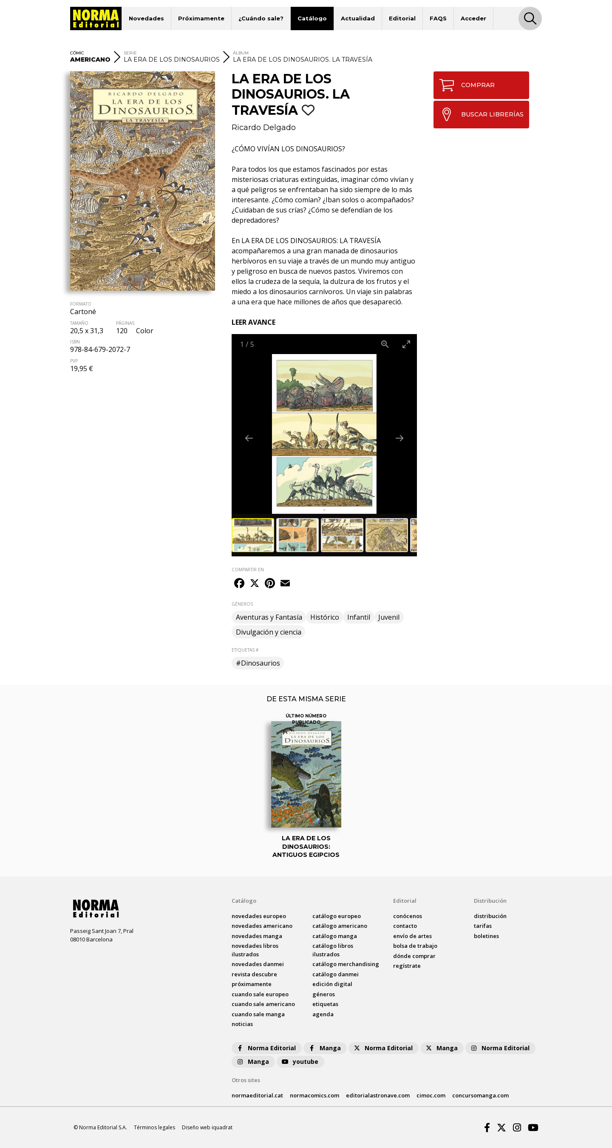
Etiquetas (325, 1004)
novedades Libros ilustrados (255, 950)
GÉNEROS (242, 604)
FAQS (438, 18)
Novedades (146, 18)
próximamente (252, 984)
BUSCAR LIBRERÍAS (479, 114)
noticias (242, 1024)
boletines (486, 936)
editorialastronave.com (378, 1095)
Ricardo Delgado (264, 127)
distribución (490, 916)
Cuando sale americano (263, 1004)
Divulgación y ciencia (268, 632)
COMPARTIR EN (248, 570)
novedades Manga (257, 936)
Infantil (358, 617)
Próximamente (201, 18)
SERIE (130, 53)
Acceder (473, 18)
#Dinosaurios (258, 663)
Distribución (490, 900)
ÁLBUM (241, 53)
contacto (405, 926)
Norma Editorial (266, 1048)
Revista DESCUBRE (254, 974)
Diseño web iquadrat (207, 1127)
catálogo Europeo (336, 916)
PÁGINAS (125, 323)
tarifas (483, 926)
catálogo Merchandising (345, 964)
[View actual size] (385, 344)
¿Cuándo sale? (260, 18)
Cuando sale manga (258, 1014)
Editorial (402, 18)
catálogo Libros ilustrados (332, 950)
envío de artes (412, 936)
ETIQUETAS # (245, 650)
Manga (324, 1048)
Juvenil (389, 617)
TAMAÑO (79, 323)
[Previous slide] (249, 438)
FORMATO (80, 304)
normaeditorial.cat (257, 1095)
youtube (299, 1061)
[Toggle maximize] (406, 344)
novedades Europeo (259, 916)
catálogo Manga (334, 936)
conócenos (407, 916)
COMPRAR (464, 85)
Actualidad (358, 18)
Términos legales (154, 1127)
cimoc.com (430, 1095)
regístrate (407, 965)
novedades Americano (262, 926)
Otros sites (246, 1080)
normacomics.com (314, 1095)
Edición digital (332, 984)
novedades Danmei (258, 964)
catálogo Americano (339, 926)
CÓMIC (77, 53)
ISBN (75, 342)
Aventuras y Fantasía (269, 617)
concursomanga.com (480, 1095)
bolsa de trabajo (415, 946)
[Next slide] (399, 438)
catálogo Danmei (335, 974)
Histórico (324, 617)
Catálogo (312, 18)
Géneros (323, 994)
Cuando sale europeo (260, 994)
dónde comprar (414, 956)
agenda (323, 1014)
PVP (74, 361)
